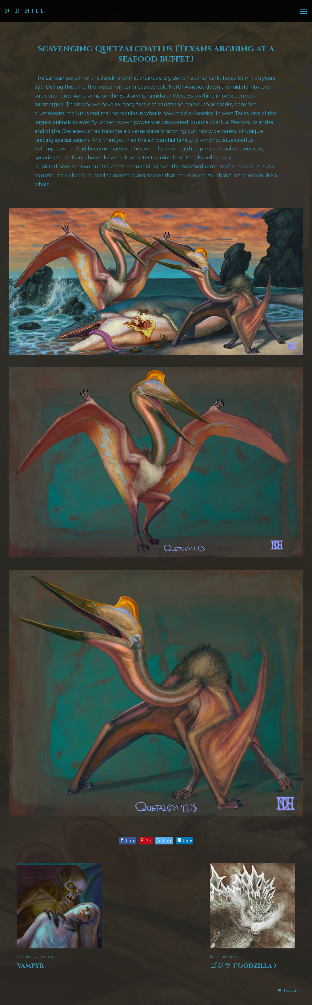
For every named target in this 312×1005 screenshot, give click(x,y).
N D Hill (25, 11)
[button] (288, 990)
